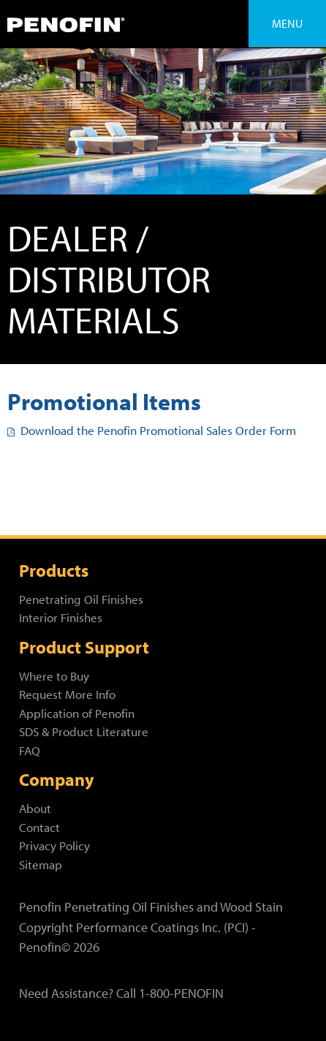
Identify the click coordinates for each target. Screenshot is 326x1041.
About (35, 808)
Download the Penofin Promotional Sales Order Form (151, 430)
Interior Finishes (60, 617)
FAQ (29, 750)
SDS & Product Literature (83, 731)
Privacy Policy (54, 845)
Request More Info (67, 694)
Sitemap (40, 864)
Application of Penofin (76, 713)
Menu (287, 23)
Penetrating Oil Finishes (81, 599)
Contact (39, 827)
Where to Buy (54, 676)
